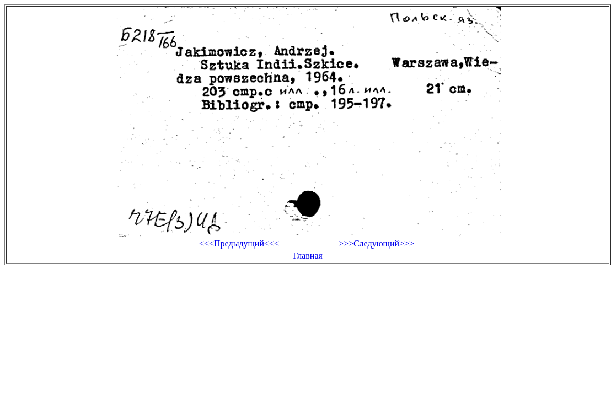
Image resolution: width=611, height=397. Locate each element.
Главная (308, 255)
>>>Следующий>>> (376, 243)
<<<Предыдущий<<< (239, 243)
